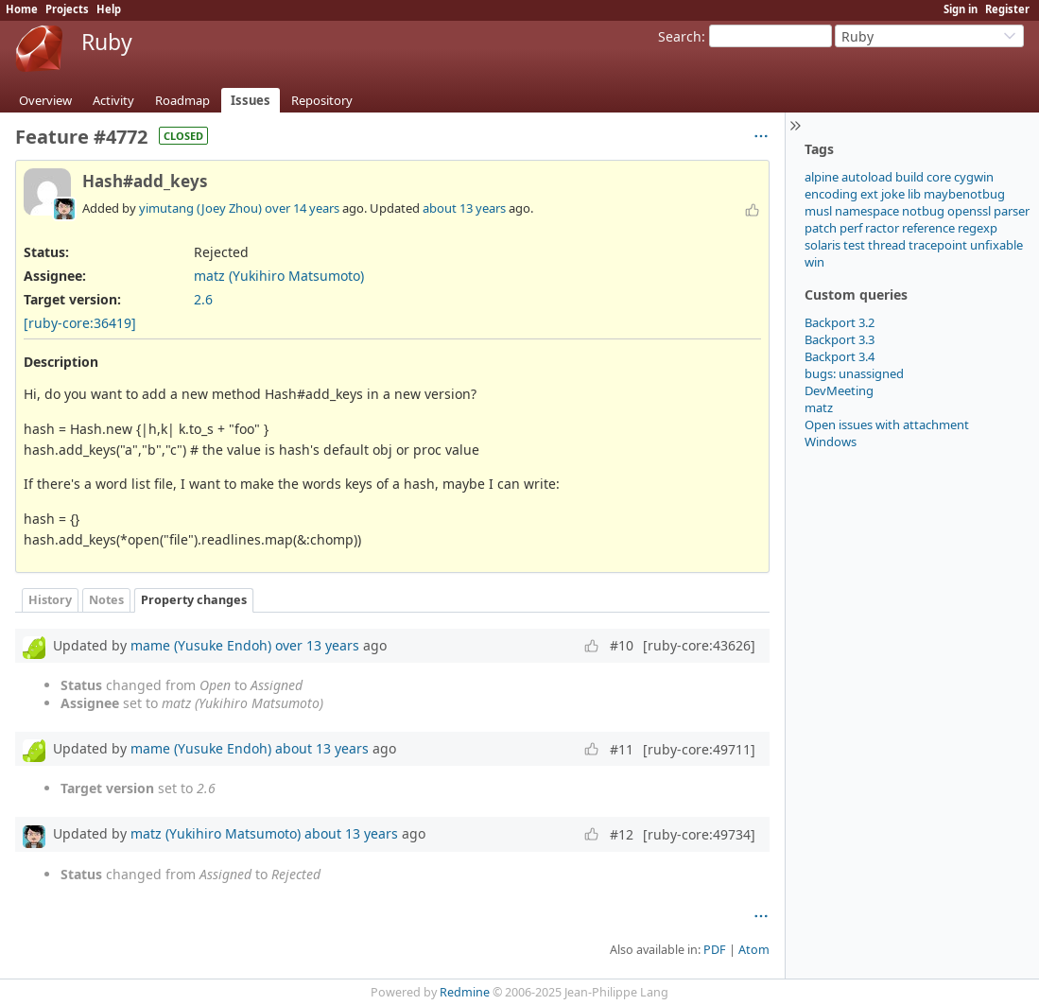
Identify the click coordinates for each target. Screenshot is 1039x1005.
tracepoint (938, 244)
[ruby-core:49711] (699, 749)
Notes (106, 600)
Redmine (465, 992)
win (814, 261)
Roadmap (182, 100)
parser (1012, 210)
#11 (621, 749)
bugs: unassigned (854, 373)
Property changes (194, 600)
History (50, 600)
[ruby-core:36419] (80, 323)
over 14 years (302, 208)
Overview (45, 100)
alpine (822, 176)
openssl (969, 210)
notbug (923, 210)
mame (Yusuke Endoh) (200, 645)
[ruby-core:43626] (699, 645)
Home (22, 9)
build (909, 176)
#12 (621, 834)
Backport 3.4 (839, 356)
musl (818, 210)
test (854, 244)
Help (108, 9)
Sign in (961, 9)
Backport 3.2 (839, 322)
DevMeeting (839, 390)
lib (914, 193)
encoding (831, 193)
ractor (882, 227)
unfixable (996, 244)
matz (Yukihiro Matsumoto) (279, 276)
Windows (831, 441)
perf (851, 227)
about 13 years (464, 208)
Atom (754, 950)
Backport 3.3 (839, 339)
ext (869, 193)
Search (679, 36)
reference (928, 227)
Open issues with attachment (887, 424)
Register (1007, 9)
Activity (113, 100)
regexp (977, 227)
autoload (866, 176)
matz (819, 407)
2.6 (203, 299)
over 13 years (317, 645)
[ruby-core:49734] (699, 834)
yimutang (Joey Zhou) (200, 208)
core (938, 176)
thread (887, 244)
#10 (621, 645)
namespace (867, 210)
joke (893, 193)
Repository (322, 100)
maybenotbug (964, 193)
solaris (822, 244)
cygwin (974, 176)
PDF (714, 950)
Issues (250, 100)
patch (821, 227)
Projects (67, 9)
